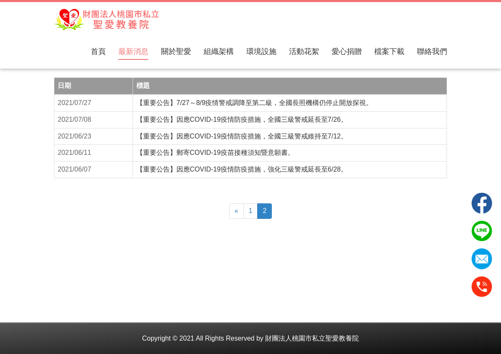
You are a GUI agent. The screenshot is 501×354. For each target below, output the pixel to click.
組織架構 (219, 51)
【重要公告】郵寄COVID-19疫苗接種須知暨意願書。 (215, 152)
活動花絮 (304, 51)
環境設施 (261, 51)
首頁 (98, 51)
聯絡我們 (432, 51)
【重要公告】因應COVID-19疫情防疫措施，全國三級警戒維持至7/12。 (242, 136)
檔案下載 (389, 51)
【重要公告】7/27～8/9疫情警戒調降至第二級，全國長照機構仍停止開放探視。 (254, 102)
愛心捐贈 (347, 51)
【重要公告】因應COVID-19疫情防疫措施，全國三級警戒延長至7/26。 (242, 119)
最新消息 (133, 51)
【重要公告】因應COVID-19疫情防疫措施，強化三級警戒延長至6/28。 (242, 169)
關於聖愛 (176, 51)
